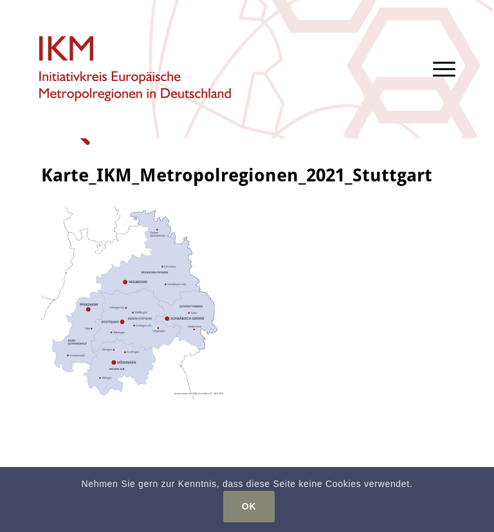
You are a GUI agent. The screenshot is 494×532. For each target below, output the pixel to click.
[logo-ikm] (136, 69)
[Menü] (437, 69)
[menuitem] (437, 69)
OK (249, 506)
